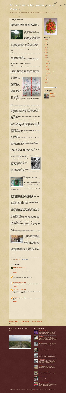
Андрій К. (15, 297)
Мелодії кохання (48, 73)
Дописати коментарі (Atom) (19, 323)
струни (20, 260)
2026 (46, 39)
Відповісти (15, 272)
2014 (46, 58)
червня (47, 63)
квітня (47, 66)
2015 (46, 57)
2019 (46, 50)
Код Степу (47, 69)
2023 (46, 44)
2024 (46, 42)
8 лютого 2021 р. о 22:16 (21, 297)
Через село (40, 365)
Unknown (15, 282)
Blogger (35, 390)
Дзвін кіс (40, 342)
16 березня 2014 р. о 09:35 (21, 289)
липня (47, 61)
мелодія (17, 260)
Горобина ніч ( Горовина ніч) (43, 330)
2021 (46, 47)
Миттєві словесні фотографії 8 (44, 371)
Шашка (40, 353)
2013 (46, 77)
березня (47, 68)
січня (47, 75)
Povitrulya (15, 267)
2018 (46, 52)
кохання (14, 260)
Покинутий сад (41, 336)
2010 (46, 82)
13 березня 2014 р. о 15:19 (21, 267)
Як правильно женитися (43, 376)
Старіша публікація (37, 321)
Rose (14, 275)
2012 (46, 79)
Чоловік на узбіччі (42, 359)
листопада (48, 60)
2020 (46, 49)
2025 (46, 41)
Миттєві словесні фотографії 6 (44, 382)
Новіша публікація (13, 321)
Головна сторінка (25, 321)
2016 (46, 55)
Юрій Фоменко (53, 93)
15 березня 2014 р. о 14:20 (21, 282)
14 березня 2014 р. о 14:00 (20, 275)
